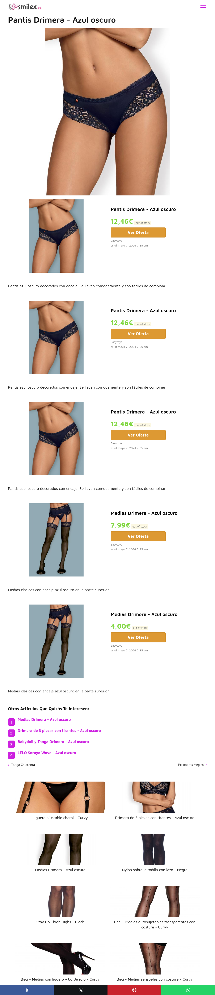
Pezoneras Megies (191, 764)
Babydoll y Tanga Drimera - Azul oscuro (53, 742)
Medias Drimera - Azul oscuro (44, 719)
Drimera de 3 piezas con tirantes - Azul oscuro (59, 730)
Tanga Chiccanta (23, 764)
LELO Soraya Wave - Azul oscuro (47, 753)
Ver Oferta (138, 232)
